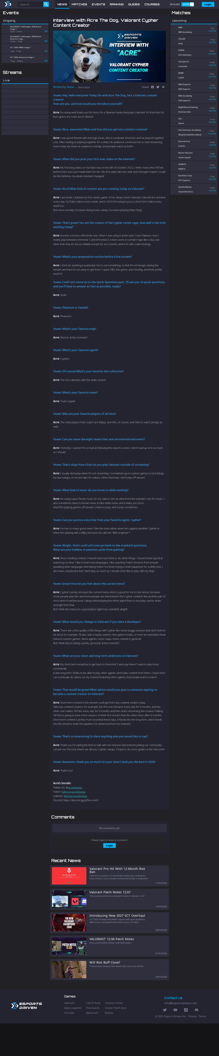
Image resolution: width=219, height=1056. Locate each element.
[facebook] (152, 103)
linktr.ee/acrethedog (75, 812)
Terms (202, 1049)
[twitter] (157, 103)
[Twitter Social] (165, 1043)
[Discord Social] (186, 1043)
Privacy (192, 1049)
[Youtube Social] (175, 1043)
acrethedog (75, 804)
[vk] (163, 103)
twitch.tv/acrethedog (73, 808)
